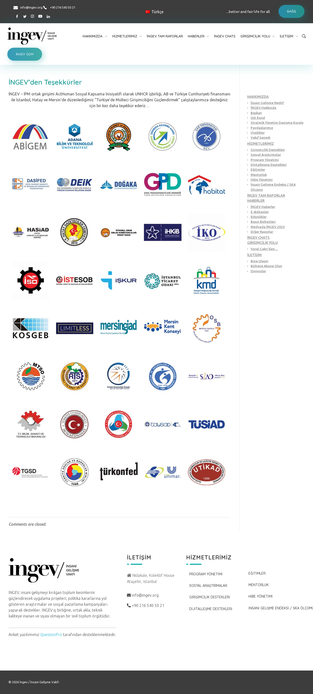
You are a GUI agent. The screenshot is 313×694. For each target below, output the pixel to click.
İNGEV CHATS (258, 237)
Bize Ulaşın (259, 261)
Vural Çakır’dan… (264, 249)
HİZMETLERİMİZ (260, 144)
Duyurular (258, 271)
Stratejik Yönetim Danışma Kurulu (277, 123)
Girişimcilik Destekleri (268, 150)
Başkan (256, 113)
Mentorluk (259, 175)
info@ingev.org (31, 7)
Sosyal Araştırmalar (266, 155)
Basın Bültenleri (263, 222)
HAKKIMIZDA (258, 97)
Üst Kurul (258, 118)
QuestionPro (51, 634)
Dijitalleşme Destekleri (269, 165)
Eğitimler (258, 169)
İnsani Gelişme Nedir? (267, 103)
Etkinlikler (259, 217)
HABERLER (256, 201)
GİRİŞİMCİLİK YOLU (262, 243)
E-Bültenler (260, 212)
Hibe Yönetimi (262, 180)
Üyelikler (258, 133)
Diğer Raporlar (262, 232)
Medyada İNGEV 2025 (268, 227)
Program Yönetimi (265, 160)
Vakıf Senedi (260, 137)
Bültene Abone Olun (266, 266)
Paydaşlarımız (262, 128)
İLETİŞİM (254, 255)
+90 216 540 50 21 (62, 7)
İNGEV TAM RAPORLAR (266, 195)
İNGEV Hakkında (263, 108)
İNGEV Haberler (263, 207)
